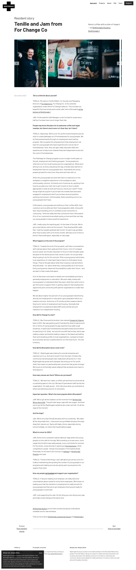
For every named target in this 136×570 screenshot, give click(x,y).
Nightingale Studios (101, 27)
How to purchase (114, 528)
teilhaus (66, 451)
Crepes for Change (77, 320)
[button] (93, 3)
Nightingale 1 (94, 31)
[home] (9, 6)
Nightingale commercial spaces (59, 517)
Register (129, 3)
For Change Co (46, 104)
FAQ (115, 3)
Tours (120, 3)
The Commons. (70, 446)
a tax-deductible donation (55, 554)
